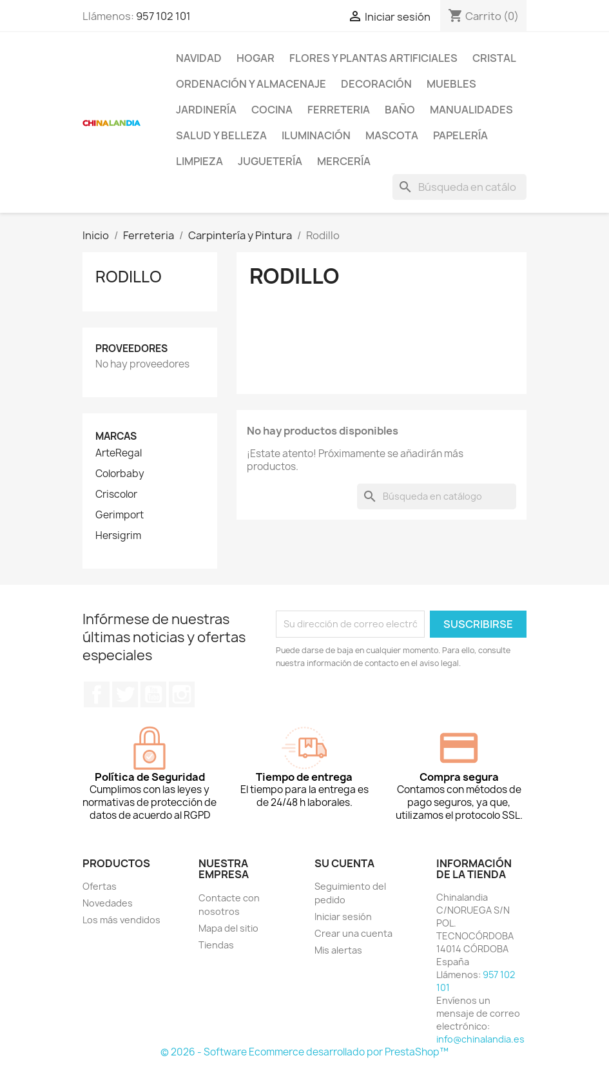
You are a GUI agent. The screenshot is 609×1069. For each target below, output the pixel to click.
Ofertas (99, 886)
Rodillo (128, 277)
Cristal (494, 58)
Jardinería (206, 110)
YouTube (153, 694)
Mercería (344, 161)
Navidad (199, 58)
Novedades (107, 903)
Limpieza (199, 161)
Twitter (125, 694)
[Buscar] (459, 187)
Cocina (272, 110)
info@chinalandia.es (480, 1039)
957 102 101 (163, 16)
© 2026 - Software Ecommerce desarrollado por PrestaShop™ (304, 1052)
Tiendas (216, 945)
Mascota (391, 135)
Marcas (116, 436)
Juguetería (270, 161)
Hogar (256, 58)
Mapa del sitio (228, 928)
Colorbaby (119, 473)
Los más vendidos (121, 920)
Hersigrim (118, 535)
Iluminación (316, 135)
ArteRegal (118, 453)
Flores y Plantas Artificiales (373, 58)
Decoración (376, 84)
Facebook (97, 694)
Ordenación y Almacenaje (251, 84)
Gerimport (119, 515)
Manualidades (471, 110)
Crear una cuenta (353, 933)
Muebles (451, 84)
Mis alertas (338, 950)
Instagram (182, 694)
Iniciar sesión (343, 916)
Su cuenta (344, 863)
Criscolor (116, 494)
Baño (400, 110)
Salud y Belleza (221, 135)
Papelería (460, 135)
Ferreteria (338, 110)
